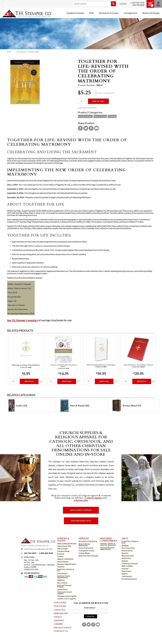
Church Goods (62, 549)
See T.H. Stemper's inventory (22, 320)
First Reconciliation (129, 579)
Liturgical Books (33, 52)
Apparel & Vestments (65, 559)
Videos (58, 616)
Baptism (125, 574)
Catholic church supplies (66, 598)
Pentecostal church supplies (64, 592)
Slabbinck (61, 580)
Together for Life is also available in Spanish (24, 278)
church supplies (94, 498)
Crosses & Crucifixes (130, 563)
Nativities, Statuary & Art (65, 570)
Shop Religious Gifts (81, 521)
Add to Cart (29, 381)
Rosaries (125, 553)
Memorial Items (128, 556)
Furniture (60, 567)
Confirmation (127, 576)
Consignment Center (87, 550)
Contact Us (61, 631)
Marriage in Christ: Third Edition (26, 365)
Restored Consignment (108, 539)
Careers (58, 624)
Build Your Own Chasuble (88, 556)
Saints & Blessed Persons (67, 543)
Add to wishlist (105, 93)
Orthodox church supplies (67, 596)
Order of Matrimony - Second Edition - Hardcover (138, 365)
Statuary (125, 561)
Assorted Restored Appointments (107, 548)
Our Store (60, 606)
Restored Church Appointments (63, 576)
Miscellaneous (127, 550)
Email (96, 128)
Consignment (130, 13)
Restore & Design (151, 13)
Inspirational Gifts (64, 546)
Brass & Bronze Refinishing (84, 544)
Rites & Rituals (100, 116)
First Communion (128, 548)
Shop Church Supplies (81, 510)
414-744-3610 (30, 553)
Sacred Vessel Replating (88, 541)
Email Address (90, 608)
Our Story (60, 602)
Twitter (85, 128)
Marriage (112, 116)
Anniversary (126, 558)
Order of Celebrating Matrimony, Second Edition (101, 365)
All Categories (21, 52)
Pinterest (91, 128)
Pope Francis (126, 571)
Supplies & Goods (75, 13)
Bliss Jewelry (62, 583)
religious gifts (81, 500)
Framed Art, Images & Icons (130, 542)
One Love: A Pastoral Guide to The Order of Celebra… (63, 365)
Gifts (91, 13)
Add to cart (98, 101)
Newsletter (61, 613)
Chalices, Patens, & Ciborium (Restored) (108, 544)
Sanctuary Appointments (66, 564)
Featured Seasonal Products (64, 586)
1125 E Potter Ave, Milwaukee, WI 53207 (38, 549)
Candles (60, 556)
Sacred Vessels (63, 561)
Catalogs (59, 609)
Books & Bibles (127, 566)
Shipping (59, 620)
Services (84, 538)
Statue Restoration (86, 548)
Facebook (80, 128)
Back (9, 52)
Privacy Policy (63, 627)
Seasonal (60, 554)
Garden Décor (62, 589)
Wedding (125, 545)
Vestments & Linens (109, 13)
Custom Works (84, 553)
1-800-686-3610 (137, 3)
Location (123, 4)
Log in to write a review (87, 108)
